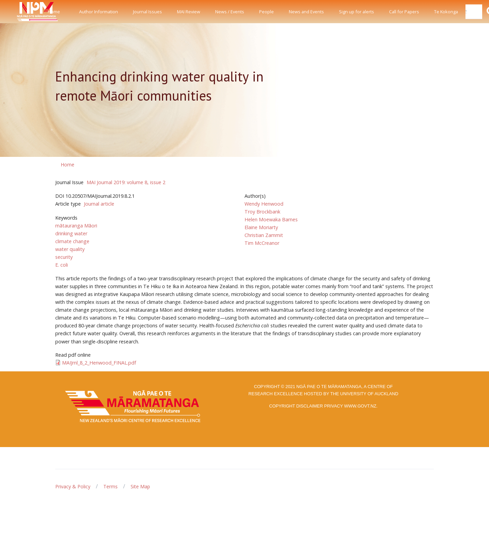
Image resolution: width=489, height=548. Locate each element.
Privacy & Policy (72, 486)
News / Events (229, 12)
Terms (110, 486)
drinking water (71, 233)
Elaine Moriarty (261, 227)
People (266, 12)
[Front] (20, 11)
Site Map (140, 486)
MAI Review (188, 12)
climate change (72, 241)
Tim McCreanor (261, 243)
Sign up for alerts (356, 12)
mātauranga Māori (76, 225)
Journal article (99, 204)
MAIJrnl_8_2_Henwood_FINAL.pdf (99, 362)
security (64, 257)
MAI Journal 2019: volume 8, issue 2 (126, 182)
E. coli (61, 265)
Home (54, 12)
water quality (70, 249)
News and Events (306, 12)
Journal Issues (147, 12)
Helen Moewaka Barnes (271, 219)
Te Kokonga (446, 12)
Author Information (98, 12)
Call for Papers (404, 12)
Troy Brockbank (262, 211)
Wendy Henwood (263, 204)
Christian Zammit (263, 235)
